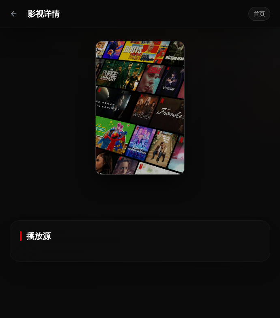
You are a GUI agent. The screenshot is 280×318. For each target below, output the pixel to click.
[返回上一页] (13, 13)
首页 (259, 13)
